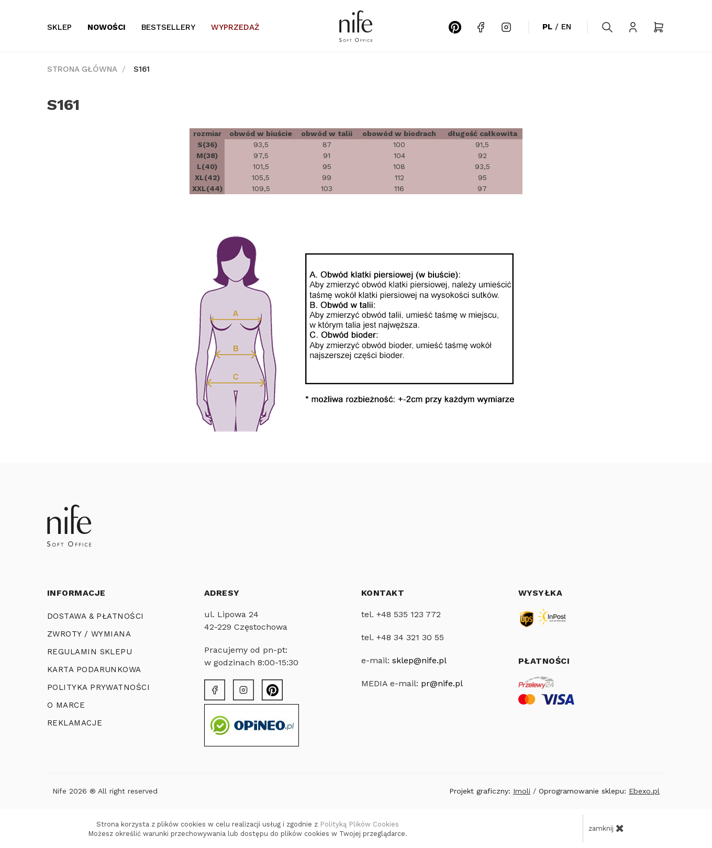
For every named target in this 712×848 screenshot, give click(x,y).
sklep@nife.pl (419, 660)
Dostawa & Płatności (95, 616)
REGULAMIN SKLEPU (89, 651)
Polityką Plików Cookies (359, 824)
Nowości (106, 27)
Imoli (521, 791)
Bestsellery (168, 27)
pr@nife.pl (442, 683)
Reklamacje (75, 723)
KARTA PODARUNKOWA (94, 669)
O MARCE (66, 705)
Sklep (59, 27)
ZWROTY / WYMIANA (89, 634)
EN (566, 26)
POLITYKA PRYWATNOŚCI (98, 687)
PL (547, 26)
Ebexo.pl (644, 791)
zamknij (606, 828)
